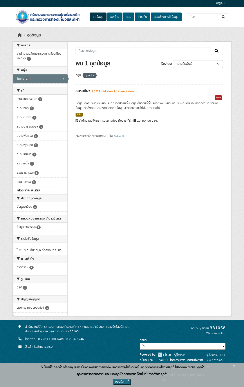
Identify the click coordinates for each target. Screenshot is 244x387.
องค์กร (114, 17)
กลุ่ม (128, 17)
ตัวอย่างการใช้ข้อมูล (166, 17)
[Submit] (223, 17)
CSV (79, 114)
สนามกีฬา (83, 91)
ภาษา (143, 340)
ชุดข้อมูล (98, 17)
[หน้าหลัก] (20, 35)
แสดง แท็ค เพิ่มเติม (28, 190)
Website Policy (216, 333)
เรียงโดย (166, 64)
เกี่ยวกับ (142, 17)
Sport (218, 97)
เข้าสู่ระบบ (220, 3)
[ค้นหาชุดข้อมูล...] (207, 17)
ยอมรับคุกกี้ (122, 382)
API (106, 136)
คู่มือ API (118, 136)
